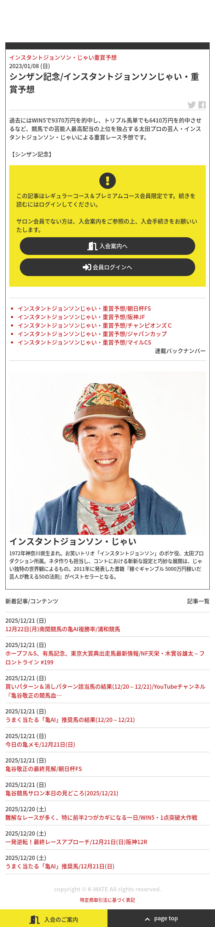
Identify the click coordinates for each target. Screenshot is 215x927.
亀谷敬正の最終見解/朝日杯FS (43, 768)
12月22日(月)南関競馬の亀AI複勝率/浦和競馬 (62, 628)
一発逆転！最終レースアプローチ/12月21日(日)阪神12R (76, 841)
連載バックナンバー (180, 350)
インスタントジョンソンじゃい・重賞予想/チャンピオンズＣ (95, 325)
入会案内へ (107, 245)
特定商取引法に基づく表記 (107, 899)
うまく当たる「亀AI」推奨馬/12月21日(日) (60, 866)
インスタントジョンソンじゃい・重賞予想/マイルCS (84, 342)
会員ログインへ (107, 267)
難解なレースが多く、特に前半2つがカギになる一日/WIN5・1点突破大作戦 (101, 817)
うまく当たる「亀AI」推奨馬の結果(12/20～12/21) (70, 719)
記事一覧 (198, 601)
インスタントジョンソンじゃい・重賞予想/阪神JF (81, 316)
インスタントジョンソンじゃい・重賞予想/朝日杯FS (84, 308)
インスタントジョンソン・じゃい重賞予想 (63, 57)
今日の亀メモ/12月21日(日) (40, 744)
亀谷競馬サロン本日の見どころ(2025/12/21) (61, 793)
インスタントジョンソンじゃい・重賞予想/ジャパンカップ (92, 333)
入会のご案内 (53, 919)
